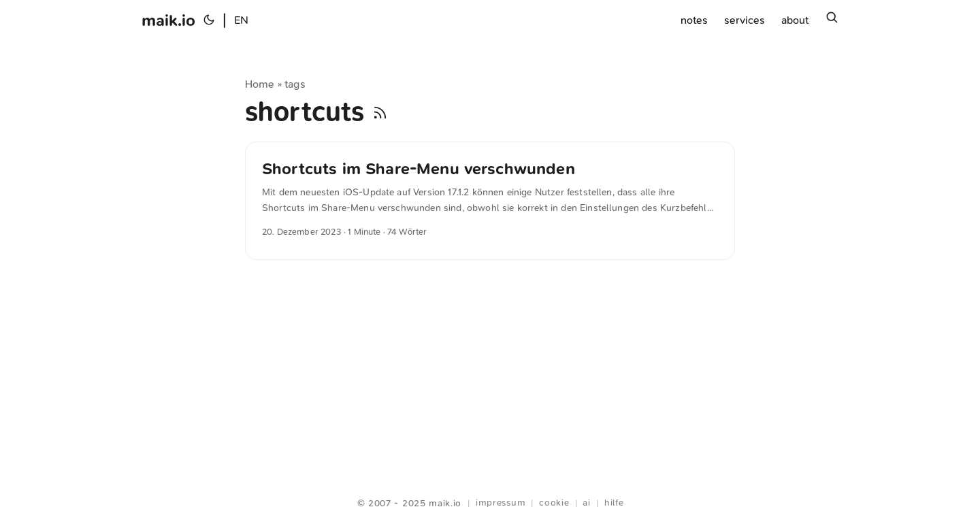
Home (260, 84)
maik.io (168, 20)
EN (241, 20)
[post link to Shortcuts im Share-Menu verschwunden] (490, 200)
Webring (490, 486)
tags (295, 84)
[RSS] (380, 111)
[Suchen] (831, 20)
